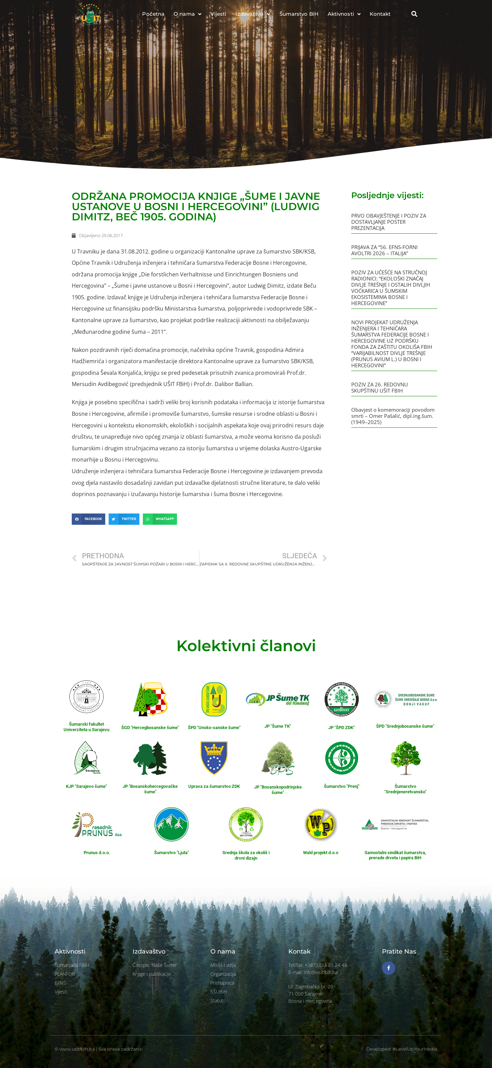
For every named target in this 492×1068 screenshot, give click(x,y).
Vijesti (218, 14)
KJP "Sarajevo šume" (86, 786)
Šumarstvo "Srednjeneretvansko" (405, 789)
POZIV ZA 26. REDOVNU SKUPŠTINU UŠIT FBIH (379, 387)
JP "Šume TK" (277, 726)
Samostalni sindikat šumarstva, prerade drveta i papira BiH (395, 855)
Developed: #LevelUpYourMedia (401, 1049)
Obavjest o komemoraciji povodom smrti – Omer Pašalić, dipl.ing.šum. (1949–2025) (393, 415)
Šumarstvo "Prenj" (341, 786)
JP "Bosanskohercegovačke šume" (150, 789)
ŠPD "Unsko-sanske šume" (214, 727)
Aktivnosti (344, 14)
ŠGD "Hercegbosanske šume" (150, 727)
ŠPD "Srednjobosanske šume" (405, 726)
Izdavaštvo (252, 14)
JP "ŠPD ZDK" (341, 727)
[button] (414, 14)
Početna (153, 14)
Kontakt (380, 14)
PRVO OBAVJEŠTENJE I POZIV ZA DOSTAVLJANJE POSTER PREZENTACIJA (388, 221)
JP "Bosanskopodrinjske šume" (278, 789)
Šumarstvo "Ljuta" (171, 852)
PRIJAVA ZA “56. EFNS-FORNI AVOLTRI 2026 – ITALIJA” (384, 250)
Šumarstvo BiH (298, 14)
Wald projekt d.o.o (320, 852)
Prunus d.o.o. (97, 852)
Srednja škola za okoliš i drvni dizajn (246, 855)
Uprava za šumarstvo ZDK (214, 786)
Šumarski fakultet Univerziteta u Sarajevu (86, 727)
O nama (187, 14)
